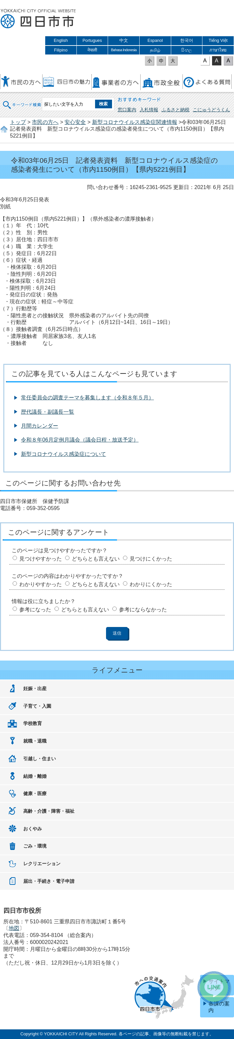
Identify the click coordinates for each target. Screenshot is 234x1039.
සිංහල (186, 50)
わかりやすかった (40, 584)
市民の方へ (45, 122)
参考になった (35, 609)
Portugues (92, 40)
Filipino (61, 50)
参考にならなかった (143, 609)
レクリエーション (41, 863)
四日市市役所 (38, 19)
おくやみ (32, 828)
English (61, 40)
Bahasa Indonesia (124, 50)
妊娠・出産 (35, 688)
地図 (14, 928)
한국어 (186, 40)
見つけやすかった (40, 559)
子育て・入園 (37, 706)
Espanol (155, 40)
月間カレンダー (39, 426)
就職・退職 (35, 741)
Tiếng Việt (218, 40)
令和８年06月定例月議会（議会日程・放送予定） (80, 440)
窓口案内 (127, 109)
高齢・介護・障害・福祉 (48, 811)
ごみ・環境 (35, 846)
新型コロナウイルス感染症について (63, 454)
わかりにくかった (151, 584)
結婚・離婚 (35, 776)
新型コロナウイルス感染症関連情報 (134, 122)
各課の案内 (219, 1007)
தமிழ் (155, 50)
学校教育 (32, 723)
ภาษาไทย (218, 50)
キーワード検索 (22, 100)
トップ (18, 122)
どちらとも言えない (96, 559)
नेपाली (92, 50)
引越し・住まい (39, 758)
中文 (123, 40)
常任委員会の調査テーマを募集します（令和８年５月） (87, 397)
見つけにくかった (151, 559)
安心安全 (75, 122)
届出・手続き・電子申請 (48, 881)
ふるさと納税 (175, 109)
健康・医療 (35, 793)
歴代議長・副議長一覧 (47, 412)
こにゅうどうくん (211, 109)
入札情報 (149, 109)
